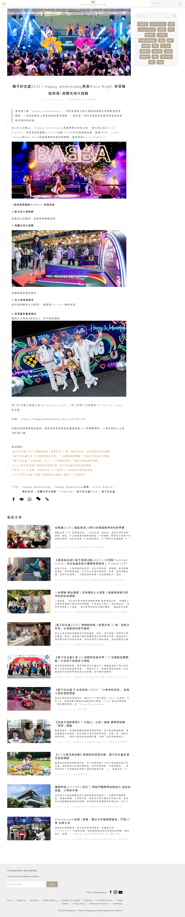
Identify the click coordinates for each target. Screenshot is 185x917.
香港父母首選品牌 (147, 40)
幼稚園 (146, 46)
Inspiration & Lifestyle (82, 99)
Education (82, 547)
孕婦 (155, 46)
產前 (170, 40)
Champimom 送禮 (123, 742)
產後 (162, 40)
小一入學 (165, 46)
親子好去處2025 (87, 491)
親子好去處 (108, 491)
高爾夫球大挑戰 (46, 491)
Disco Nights (103, 487)
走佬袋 (162, 30)
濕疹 (155, 57)
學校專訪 (145, 57)
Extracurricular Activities (107, 580)
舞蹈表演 (27, 491)
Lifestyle (125, 612)
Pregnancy (21, 900)
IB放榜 (168, 51)
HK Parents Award (104, 900)
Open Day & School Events (106, 807)
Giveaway (110, 839)
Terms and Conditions (98, 904)
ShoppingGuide (146, 30)
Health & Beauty (85, 742)
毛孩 (160, 62)
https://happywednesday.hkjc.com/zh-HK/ (54, 419)
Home (9, 900)
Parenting (88, 900)
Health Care (105, 742)
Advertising (117, 904)
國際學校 (145, 51)
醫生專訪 (150, 35)
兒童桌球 (143, 24)
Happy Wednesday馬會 (72, 487)
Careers (65, 904)
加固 (171, 24)
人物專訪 (162, 35)
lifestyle (66, 491)
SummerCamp (158, 24)
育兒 (171, 30)
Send (52, 884)
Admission (97, 547)
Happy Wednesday (36, 487)
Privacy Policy (79, 904)
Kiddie (119, 900)
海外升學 (157, 51)
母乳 (152, 62)
